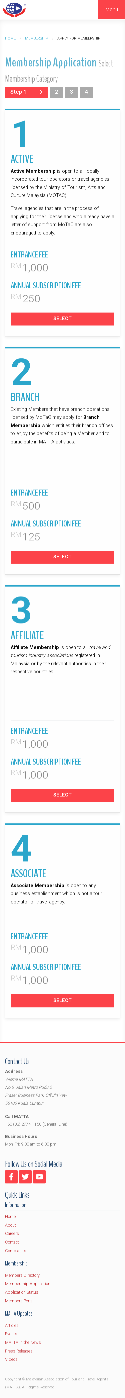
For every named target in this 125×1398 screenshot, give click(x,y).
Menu (111, 9)
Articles (12, 1325)
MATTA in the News (23, 1342)
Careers (12, 1233)
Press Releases (19, 1351)
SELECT (62, 319)
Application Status (21, 1292)
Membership (36, 38)
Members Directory (22, 1275)
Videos (11, 1359)
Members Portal (19, 1300)
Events (11, 1333)
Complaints (15, 1250)
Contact (12, 1242)
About (10, 1225)
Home (10, 38)
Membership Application (27, 1283)
